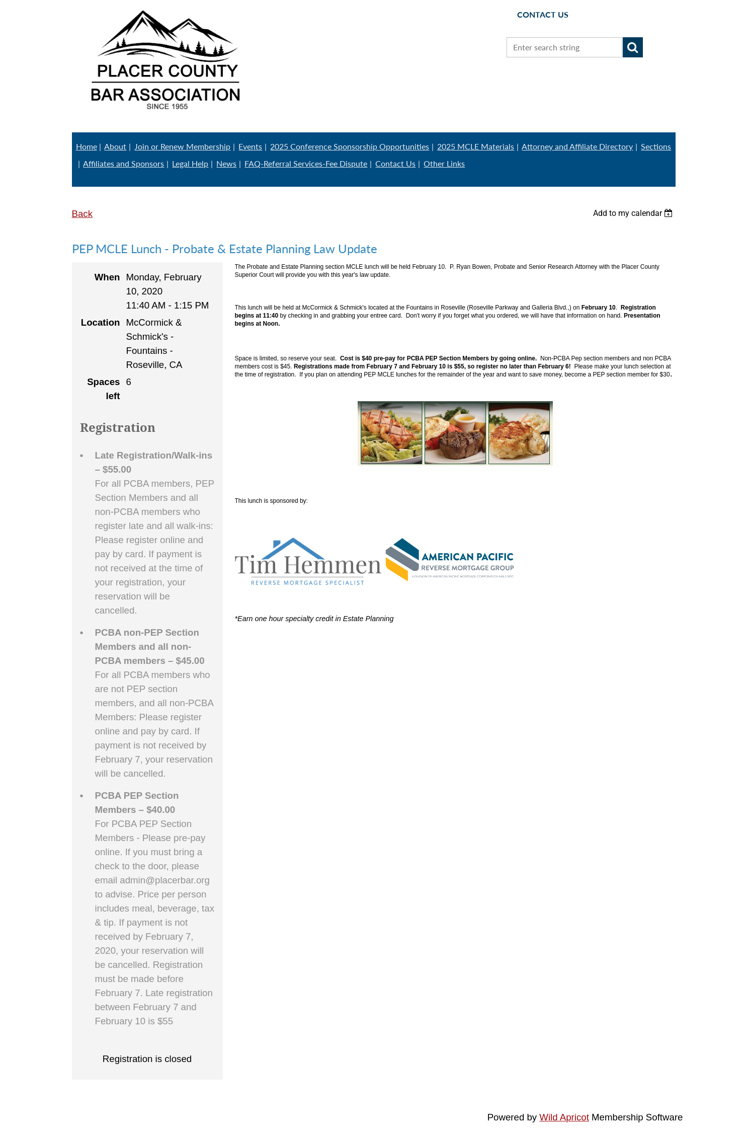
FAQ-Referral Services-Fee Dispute (305, 163)
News (226, 163)
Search (633, 47)
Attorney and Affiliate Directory (577, 146)
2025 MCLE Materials (475, 146)
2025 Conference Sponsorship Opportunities (349, 146)
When (107, 277)
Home (86, 146)
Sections (656, 146)
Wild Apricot (564, 1117)
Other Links (444, 163)
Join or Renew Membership (182, 146)
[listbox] (634, 213)
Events (250, 146)
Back (82, 213)
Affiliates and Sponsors (123, 163)
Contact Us (395, 163)
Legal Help (190, 163)
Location (100, 322)
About (115, 146)
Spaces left (103, 388)
